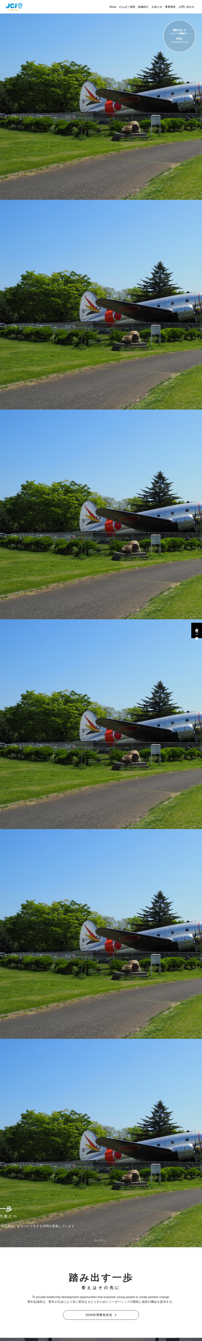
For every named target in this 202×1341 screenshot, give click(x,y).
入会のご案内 (196, 630)
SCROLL (101, 1240)
